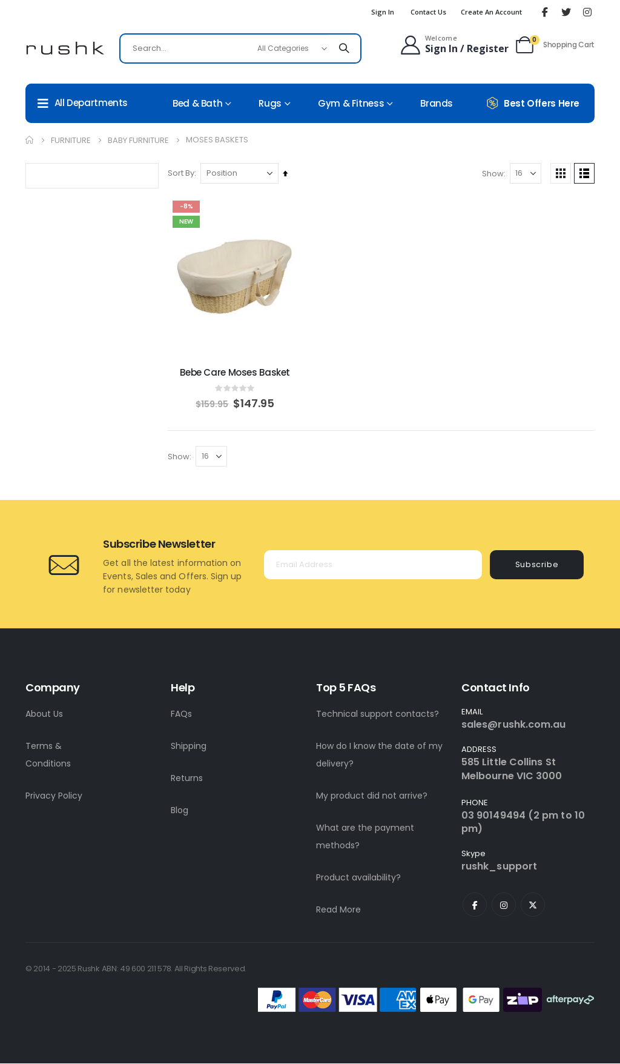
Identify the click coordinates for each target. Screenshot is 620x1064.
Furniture (71, 140)
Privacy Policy (53, 796)
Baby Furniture (138, 140)
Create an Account (491, 11)
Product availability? (358, 878)
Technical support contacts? (377, 714)
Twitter (533, 905)
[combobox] (240, 48)
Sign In (382, 11)
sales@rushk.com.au (513, 725)
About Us (44, 714)
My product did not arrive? (371, 796)
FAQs (181, 714)
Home (29, 140)
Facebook (475, 905)
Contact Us (428, 11)
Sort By (184, 173)
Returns (187, 779)
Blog (179, 811)
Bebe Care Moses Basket (237, 371)
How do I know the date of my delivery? (379, 755)
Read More (338, 910)
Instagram (504, 905)
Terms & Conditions (48, 755)
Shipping (188, 746)
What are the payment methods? (365, 837)
